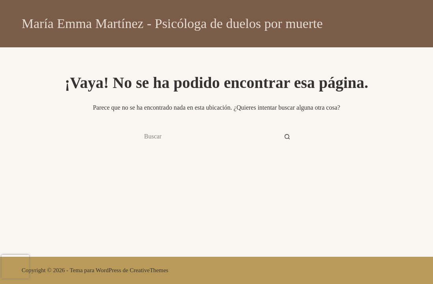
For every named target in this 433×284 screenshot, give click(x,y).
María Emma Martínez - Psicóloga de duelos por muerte (172, 23)
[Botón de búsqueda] (287, 136)
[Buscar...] (208, 136)
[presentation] (15, 266)
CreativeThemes (149, 270)
